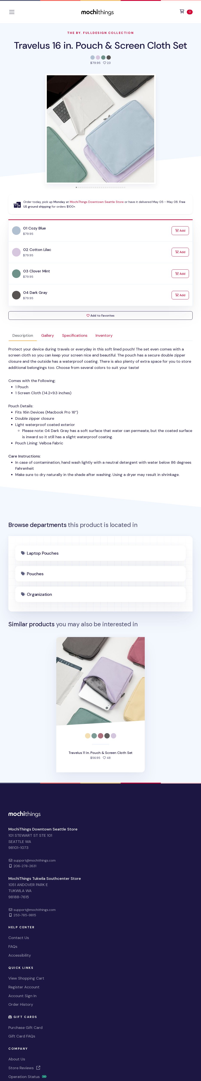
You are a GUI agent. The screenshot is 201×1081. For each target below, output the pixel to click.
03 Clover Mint (36, 271)
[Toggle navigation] (11, 12)
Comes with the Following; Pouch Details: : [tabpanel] (100, 412)
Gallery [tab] (47, 335)
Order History (20, 1004)
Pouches (35, 574)
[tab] (76, 187)
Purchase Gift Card (25, 1027)
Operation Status (27, 1076)
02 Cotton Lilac (37, 249)
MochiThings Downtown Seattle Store (97, 202)
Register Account (24, 987)
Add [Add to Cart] (182, 230)
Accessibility (19, 955)
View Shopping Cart (26, 978)
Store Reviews (24, 1067)
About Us (16, 1059)
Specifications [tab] (74, 335)
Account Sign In (22, 995)
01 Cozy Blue (34, 228)
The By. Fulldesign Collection (100, 33)
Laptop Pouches (42, 553)
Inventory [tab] (104, 335)
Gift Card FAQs (21, 1036)
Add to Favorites (100, 315)
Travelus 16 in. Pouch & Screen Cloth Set (100, 45)
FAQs (12, 946)
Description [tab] (22, 335)
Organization (39, 594)
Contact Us (18, 937)
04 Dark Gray (35, 292)
